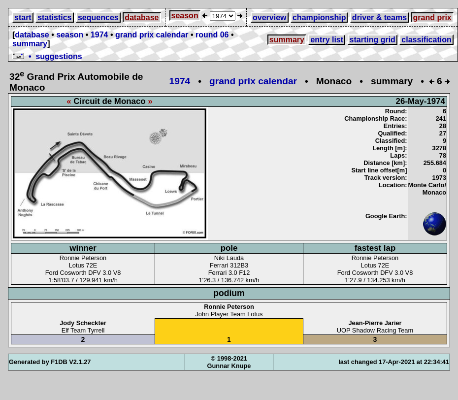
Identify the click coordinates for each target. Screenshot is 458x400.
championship (319, 17)
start (23, 17)
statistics (54, 17)
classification (426, 39)
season (184, 15)
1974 (99, 35)
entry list (326, 39)
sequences (98, 17)
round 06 (212, 35)
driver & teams (379, 17)
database (142, 17)
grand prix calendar (152, 35)
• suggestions (47, 56)
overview (269, 17)
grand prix (432, 17)
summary (29, 43)
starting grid (372, 39)
